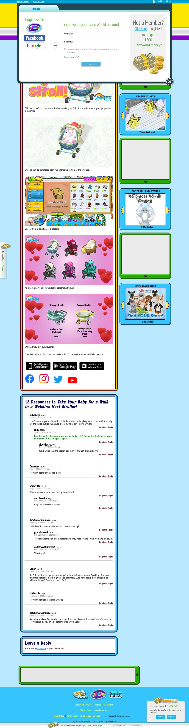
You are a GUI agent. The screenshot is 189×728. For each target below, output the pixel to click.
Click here (141, 28)
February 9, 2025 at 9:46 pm (46, 501)
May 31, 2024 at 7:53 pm (40, 488)
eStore (111, 716)
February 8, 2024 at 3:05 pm (41, 615)
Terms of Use (85, 716)
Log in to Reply (106, 427)
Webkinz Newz (85, 710)
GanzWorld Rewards (83, 705)
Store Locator (147, 321)
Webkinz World (23, 1)
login (160, 1)
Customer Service (123, 716)
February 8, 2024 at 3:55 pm (41, 596)
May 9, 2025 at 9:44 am (39, 469)
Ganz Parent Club (101, 710)
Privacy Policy (72, 716)
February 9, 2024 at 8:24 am (41, 571)
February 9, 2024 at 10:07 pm (46, 535)
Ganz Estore (38, 1)
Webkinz (97, 705)
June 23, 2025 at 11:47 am (41, 417)
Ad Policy (96, 716)
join (166, 1)
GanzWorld (108, 705)
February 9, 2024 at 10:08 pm (46, 549)
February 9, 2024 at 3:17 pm (41, 523)
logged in (41, 648)
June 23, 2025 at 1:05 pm (45, 432)
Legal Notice (59, 716)
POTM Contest (147, 227)
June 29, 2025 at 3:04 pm (49, 447)
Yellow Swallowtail (147, 132)
